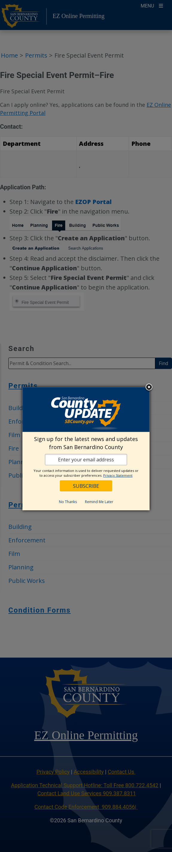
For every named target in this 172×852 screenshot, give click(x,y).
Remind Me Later (99, 501)
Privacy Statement (118, 475)
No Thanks (68, 501)
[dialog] (86, 448)
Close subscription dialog (148, 387)
